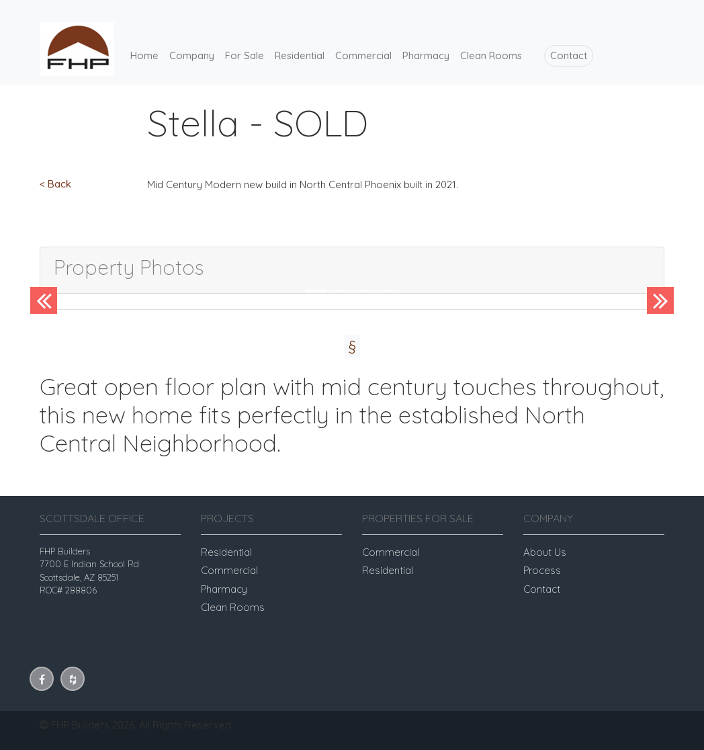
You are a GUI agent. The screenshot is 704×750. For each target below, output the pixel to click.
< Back (55, 183)
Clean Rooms (491, 55)
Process (542, 570)
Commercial (363, 55)
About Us (544, 552)
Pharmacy (425, 55)
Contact (568, 55)
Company (191, 55)
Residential (299, 55)
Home (144, 55)
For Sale (244, 55)
